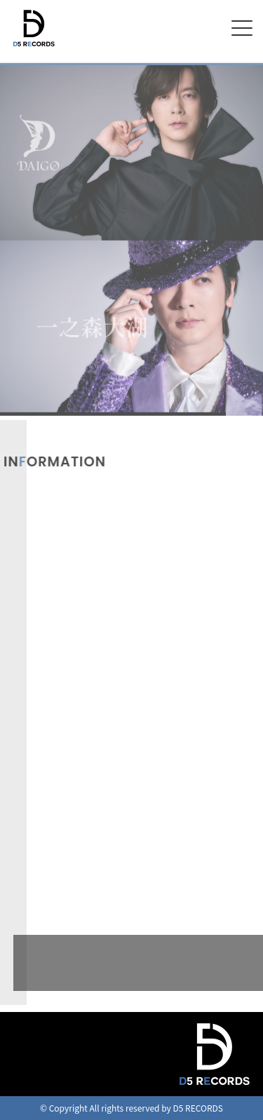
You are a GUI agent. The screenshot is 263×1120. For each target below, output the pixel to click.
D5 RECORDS (34, 47)
